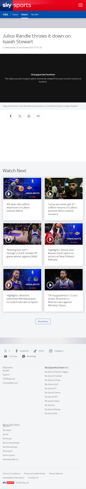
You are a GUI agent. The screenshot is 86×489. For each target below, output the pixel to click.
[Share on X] (20, 116)
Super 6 (6, 376)
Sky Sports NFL (51, 401)
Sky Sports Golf (51, 388)
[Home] (17, 5)
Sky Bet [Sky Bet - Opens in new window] (35, 14)
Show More (43, 321)
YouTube (10, 356)
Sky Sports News (52, 405)
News (15, 14)
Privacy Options (56, 473)
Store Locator (9, 458)
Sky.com (6, 429)
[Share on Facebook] (11, 116)
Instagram (55, 351)
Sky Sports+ (50, 409)
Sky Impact (7, 454)
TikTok (38, 351)
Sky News (7, 433)
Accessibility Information (14, 478)
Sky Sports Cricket (52, 384)
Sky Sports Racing (52, 413)
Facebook (21, 351)
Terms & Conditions (11, 473)
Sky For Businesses (11, 446)
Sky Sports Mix (51, 418)
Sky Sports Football (53, 380)
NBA (5, 14)
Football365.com (10, 384)
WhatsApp (28, 356)
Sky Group (7, 441)
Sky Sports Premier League (56, 376)
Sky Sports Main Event (54, 372)
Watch (24, 14)
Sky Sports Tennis (52, 397)
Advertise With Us (10, 462)
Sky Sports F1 (50, 393)
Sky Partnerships (10, 450)
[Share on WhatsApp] (29, 116)
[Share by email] (38, 116)
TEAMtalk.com (9, 380)
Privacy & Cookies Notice (34, 473)
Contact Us (33, 478)
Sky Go (6, 437)
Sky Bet (6, 372)
